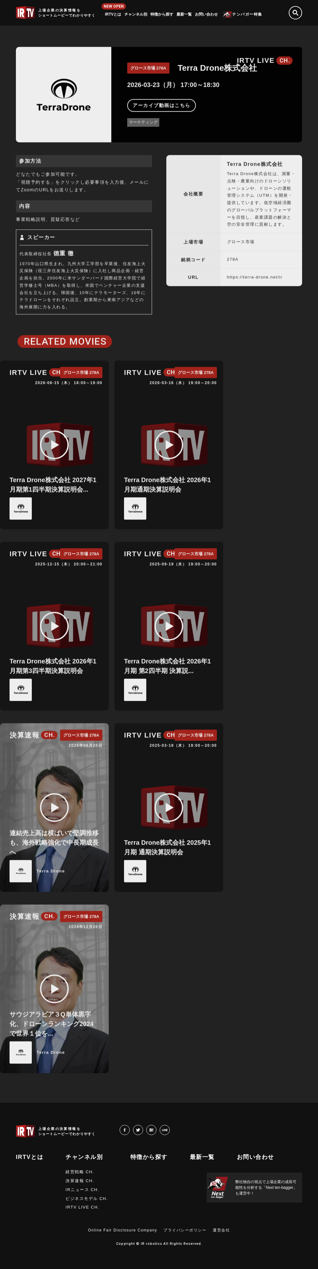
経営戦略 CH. (80, 1171)
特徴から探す (161, 14)
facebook (129, 1129)
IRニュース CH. (82, 1189)
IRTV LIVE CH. (83, 1207)
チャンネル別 (135, 14)
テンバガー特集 (247, 14)
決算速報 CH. (80, 1180)
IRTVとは (113, 14)
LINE (169, 1129)
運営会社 (221, 1230)
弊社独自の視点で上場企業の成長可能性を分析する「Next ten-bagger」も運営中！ (266, 1188)
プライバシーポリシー (184, 1230)
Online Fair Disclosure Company (122, 1230)
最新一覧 (184, 14)
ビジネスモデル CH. (87, 1198)
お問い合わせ (206, 14)
